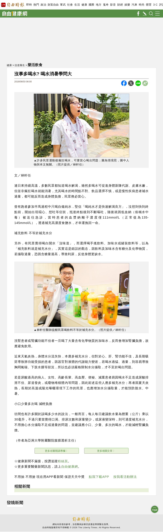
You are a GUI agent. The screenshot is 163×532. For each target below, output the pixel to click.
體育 (149, 4)
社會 (70, 4)
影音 (113, 4)
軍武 (63, 4)
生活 (77, 4)
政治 (43, 4)
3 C (155, 4)
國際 (91, 4)
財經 (120, 4)
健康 (84, 4)
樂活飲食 (36, 65)
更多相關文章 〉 (106, 450)
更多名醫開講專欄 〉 (56, 450)
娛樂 (127, 4)
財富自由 (53, 4)
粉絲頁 (63, 461)
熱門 (36, 4)
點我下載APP (99, 476)
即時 (29, 4)
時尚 (141, 4)
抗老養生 (20, 65)
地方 (98, 4)
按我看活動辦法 (125, 476)
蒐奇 (106, 4)
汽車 (134, 4)
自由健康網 (69, 466)
